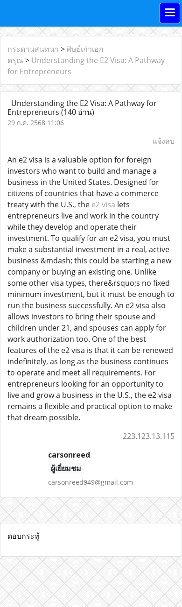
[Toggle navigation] (170, 13)
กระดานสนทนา (33, 49)
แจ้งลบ (164, 141)
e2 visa (103, 204)
